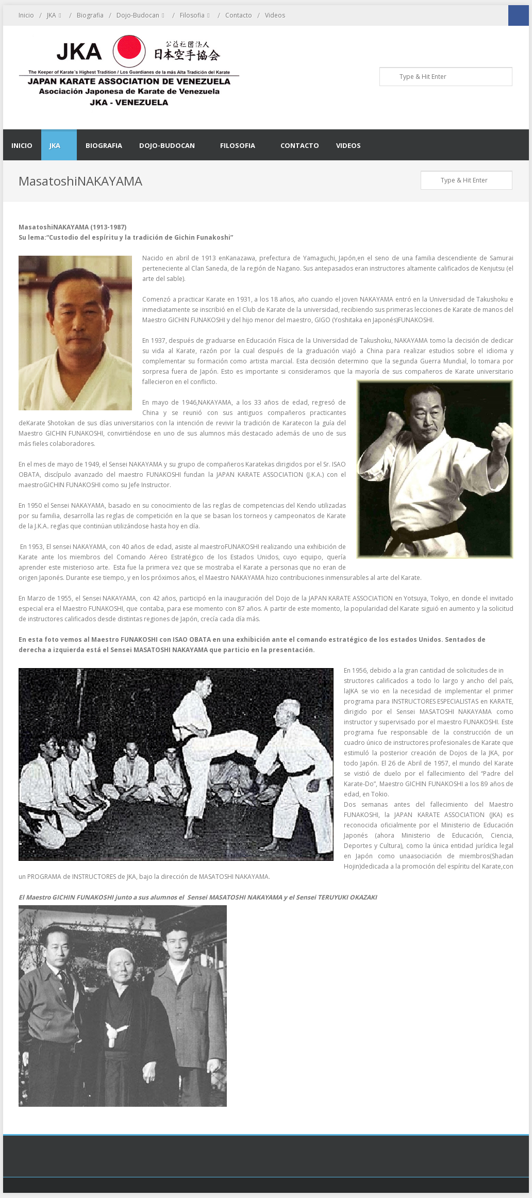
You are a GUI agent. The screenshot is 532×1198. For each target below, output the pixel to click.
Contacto (238, 15)
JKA (55, 15)
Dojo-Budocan (142, 15)
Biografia (90, 15)
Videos (275, 15)
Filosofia (196, 15)
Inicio (26, 15)
